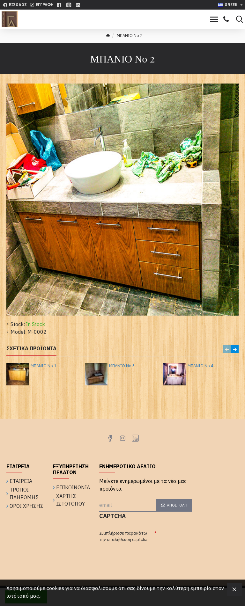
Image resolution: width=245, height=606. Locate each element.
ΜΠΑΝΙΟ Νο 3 (122, 366)
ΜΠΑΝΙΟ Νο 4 (200, 366)
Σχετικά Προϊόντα (31, 348)
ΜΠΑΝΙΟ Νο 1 (43, 366)
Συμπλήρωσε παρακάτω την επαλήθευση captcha (123, 536)
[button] (227, 349)
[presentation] (147, 556)
